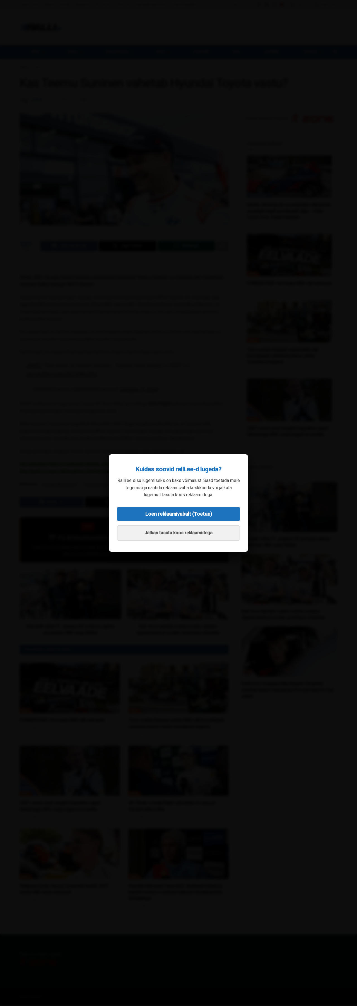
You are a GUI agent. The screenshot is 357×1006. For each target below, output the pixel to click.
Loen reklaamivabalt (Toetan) (178, 514)
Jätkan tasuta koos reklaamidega (178, 532)
